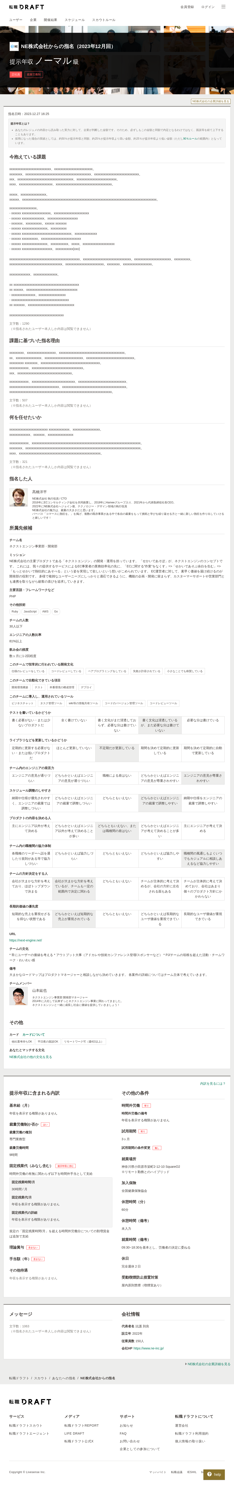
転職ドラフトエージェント (29, 1433)
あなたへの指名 (64, 1378)
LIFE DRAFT (74, 1433)
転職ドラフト (19, 1378)
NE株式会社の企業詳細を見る (210, 101)
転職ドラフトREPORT (81, 1425)
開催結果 (50, 20)
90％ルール (190, 138)
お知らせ (126, 1425)
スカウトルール (104, 20)
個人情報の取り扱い (190, 1441)
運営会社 (182, 1425)
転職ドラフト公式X (79, 1441)
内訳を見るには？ (213, 1083)
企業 (33, 20)
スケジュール (75, 20)
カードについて (33, 1034)
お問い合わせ (130, 1441)
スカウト (41, 1378)
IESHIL (192, 1472)
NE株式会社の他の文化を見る (30, 1057)
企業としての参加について (140, 1449)
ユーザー (16, 20)
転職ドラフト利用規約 (192, 1433)
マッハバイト (158, 1472)
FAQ (123, 1433)
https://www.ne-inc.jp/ (148, 1348)
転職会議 (177, 1472)
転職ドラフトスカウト (26, 1425)
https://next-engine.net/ (25, 940)
